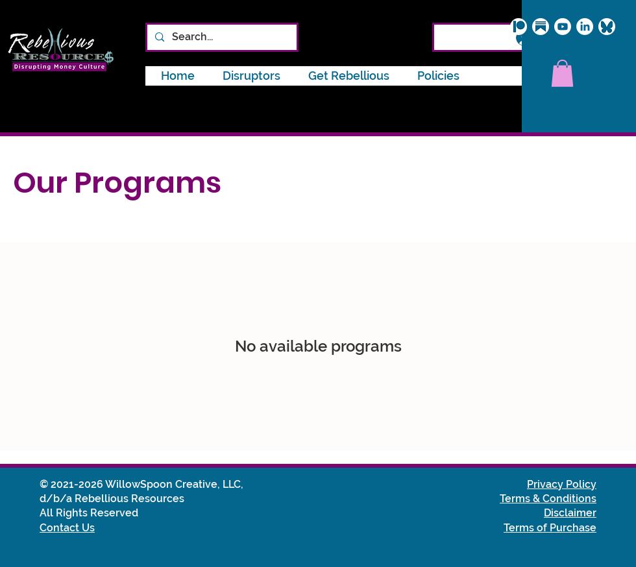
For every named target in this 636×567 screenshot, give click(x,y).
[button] (438, 76)
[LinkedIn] (584, 26)
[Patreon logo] (518, 26)
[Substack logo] (540, 26)
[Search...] (220, 37)
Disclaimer (570, 513)
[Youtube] (562, 26)
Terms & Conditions (548, 498)
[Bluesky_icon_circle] (606, 26)
